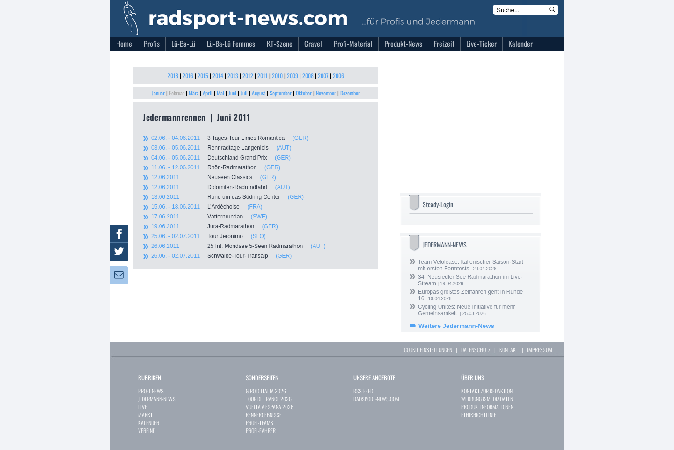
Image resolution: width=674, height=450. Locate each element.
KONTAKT (508, 350)
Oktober (304, 93)
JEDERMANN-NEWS (157, 399)
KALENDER (148, 423)
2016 (188, 76)
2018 (173, 76)
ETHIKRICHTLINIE (478, 415)
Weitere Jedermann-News (456, 325)
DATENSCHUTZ (476, 350)
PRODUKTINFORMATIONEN (487, 407)
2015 (203, 76)
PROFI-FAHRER (261, 431)
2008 (308, 76)
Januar (158, 93)
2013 (232, 76)
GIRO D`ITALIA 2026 (266, 391)
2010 (277, 76)
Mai (220, 93)
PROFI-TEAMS (259, 423)
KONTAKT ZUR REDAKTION (487, 391)
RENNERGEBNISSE (264, 415)
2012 (247, 76)
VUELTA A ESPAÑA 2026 (269, 407)
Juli (244, 93)
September (281, 93)
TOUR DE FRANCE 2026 (269, 399)
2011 (262, 76)
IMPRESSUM (539, 350)
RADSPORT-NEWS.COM (376, 399)
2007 (323, 76)
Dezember (350, 93)
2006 (338, 76)
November (326, 93)
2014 (217, 76)
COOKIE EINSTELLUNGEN (428, 350)
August (258, 93)
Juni (232, 93)
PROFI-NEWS (151, 391)
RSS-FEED (363, 391)
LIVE (142, 407)
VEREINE (146, 431)
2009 (292, 76)
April (207, 93)
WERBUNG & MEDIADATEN (487, 399)
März (193, 93)
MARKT (145, 415)
